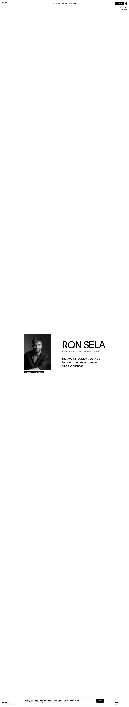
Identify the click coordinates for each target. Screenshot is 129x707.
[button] (100, 701)
